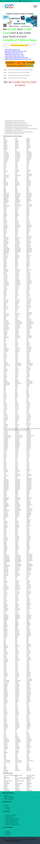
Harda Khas (29, 347)
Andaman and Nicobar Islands (8, 775)
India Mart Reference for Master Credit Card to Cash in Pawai (16, 123)
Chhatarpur (17, 280)
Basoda (28, 222)
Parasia (5, 594)
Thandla (17, 744)
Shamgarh (29, 693)
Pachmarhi (6, 574)
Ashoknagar (29, 174)
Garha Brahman (18, 322)
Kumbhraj (6, 470)
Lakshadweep (7, 783)
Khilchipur (29, 443)
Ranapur (28, 630)
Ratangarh (17, 633)
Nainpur (28, 547)
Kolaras (16, 453)
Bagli (28, 187)
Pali (16, 578)
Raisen (16, 619)
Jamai (5, 387)
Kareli (28, 409)
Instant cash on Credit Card (12, 818)
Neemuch (6, 567)
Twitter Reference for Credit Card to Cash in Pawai (14, 133)
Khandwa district (7, 435)
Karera (16, 412)
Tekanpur (17, 737)
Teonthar (28, 741)
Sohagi (28, 720)
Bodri (16, 266)
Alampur (5, 145)
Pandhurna (6, 587)
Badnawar (17, 183)
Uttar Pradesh (7, 790)
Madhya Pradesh (18, 783)
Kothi (16, 460)
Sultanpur (6, 726)
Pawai (5, 601)
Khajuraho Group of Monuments (8, 428)
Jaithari (16, 384)
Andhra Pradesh (18, 775)
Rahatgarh (29, 616)
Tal (15, 730)
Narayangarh (29, 554)
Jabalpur (5, 380)
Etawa (5, 318)
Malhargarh (6, 497)
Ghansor (17, 329)
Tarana (28, 734)
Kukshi (16, 467)
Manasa (28, 499)
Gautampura (29, 326)
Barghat (5, 214)
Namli (16, 550)
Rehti (16, 640)
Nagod (16, 543)
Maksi (16, 495)
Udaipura (17, 751)
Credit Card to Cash (10, 816)
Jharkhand (29, 780)
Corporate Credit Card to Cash (12, 820)
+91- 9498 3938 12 (6, 1)
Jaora (28, 388)
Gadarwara (29, 319)
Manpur (17, 515)
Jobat (5, 401)
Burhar (28, 271)
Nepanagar (29, 568)
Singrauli (6, 712)
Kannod (5, 407)
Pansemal (17, 592)
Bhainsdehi (6, 241)
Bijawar (5, 262)
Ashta (16, 176)
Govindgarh (17, 336)
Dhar (5, 311)
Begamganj (17, 225)
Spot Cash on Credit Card (11, 815)
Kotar (28, 457)
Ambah (28, 160)
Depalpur (17, 301)
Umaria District (7, 760)
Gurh (28, 340)
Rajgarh (5, 622)
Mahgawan (17, 488)
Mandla (28, 506)
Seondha (17, 675)
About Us (8, 807)
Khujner (5, 449)
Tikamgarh (6, 746)
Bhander (28, 243)
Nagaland (6, 786)
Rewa (5, 643)
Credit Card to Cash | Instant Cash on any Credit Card (25, 839)
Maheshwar (29, 485)
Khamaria (29, 430)
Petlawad (28, 603)
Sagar (16, 647)
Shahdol (17, 681)
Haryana (28, 779)
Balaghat (17, 197)
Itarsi (16, 377)
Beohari (5, 228)
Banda (28, 208)
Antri (28, 167)
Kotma (5, 463)
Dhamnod (29, 305)
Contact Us (8, 808)
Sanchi (16, 654)
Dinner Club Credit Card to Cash (13, 824)
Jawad (5, 394)
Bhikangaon (29, 250)
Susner (28, 727)
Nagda (28, 540)
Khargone (17, 439)
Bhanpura (17, 246)
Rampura (6, 629)
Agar (5, 138)
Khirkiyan (17, 446)
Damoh (16, 294)
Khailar (16, 425)
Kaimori (16, 405)
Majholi (28, 492)
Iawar (5, 366)
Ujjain (5, 753)
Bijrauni (28, 264)
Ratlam (5, 636)
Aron (5, 172)
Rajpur (16, 626)
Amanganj (6, 152)
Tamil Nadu (6, 789)
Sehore (5, 670)
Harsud (28, 354)
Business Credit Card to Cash (12, 823)
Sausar (16, 668)
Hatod (16, 356)
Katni (5, 421)
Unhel (16, 764)
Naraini (5, 553)
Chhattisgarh (6, 778)
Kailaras (28, 402)
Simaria (28, 706)
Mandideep (6, 504)
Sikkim (28, 787)
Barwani (5, 221)
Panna (28, 589)
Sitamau (5, 719)
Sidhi (16, 702)
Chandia (5, 276)
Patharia (17, 598)
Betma (16, 232)
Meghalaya (17, 785)
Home (7, 805)
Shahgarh (6, 684)
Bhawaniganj (6, 248)
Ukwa (28, 755)
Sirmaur (28, 713)
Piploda (16, 605)
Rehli (28, 637)
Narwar (28, 561)
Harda (5, 345)
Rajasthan (17, 787)
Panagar (5, 580)
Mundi (28, 533)
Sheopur (17, 695)
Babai (5, 179)
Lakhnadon (17, 474)
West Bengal (29, 790)
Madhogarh (6, 484)
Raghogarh (6, 615)
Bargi (28, 215)
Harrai (5, 352)
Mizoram (28, 785)
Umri (28, 762)
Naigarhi (5, 546)
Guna (5, 338)
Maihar (5, 491)
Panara (28, 582)
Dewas (5, 304)
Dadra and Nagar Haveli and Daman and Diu (20, 778)
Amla (16, 163)
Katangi (16, 419)
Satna (16, 661)
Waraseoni (29, 769)
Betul (5, 235)
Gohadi (28, 333)
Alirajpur (28, 146)
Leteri (5, 477)
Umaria (16, 758)
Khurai (28, 450)
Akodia (16, 142)
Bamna (28, 201)
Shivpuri (5, 698)
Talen (5, 733)
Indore (5, 373)
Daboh (5, 290)
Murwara (6, 539)
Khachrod (29, 423)
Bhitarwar (6, 255)
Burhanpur (6, 269)
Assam (5, 776)
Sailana (5, 650)
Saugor (28, 665)
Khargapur (29, 437)
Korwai (5, 456)
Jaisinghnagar (29, 381)
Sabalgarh (29, 644)
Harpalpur (17, 349)
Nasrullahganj (18, 564)
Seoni (5, 677)
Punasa (16, 612)
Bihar (16, 776)
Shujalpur (29, 699)
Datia (5, 297)
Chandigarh (29, 776)
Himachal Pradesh (8, 780)
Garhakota (6, 324)
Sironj (16, 716)
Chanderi (17, 273)
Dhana (16, 308)
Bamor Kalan (18, 204)
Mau (5, 518)
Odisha (16, 786)
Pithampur (6, 608)
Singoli (16, 709)
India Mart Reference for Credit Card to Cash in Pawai (15, 122)
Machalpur (17, 481)
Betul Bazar (29, 236)
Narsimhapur (18, 557)
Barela (16, 211)
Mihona (16, 522)
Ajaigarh (28, 139)
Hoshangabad (18, 363)
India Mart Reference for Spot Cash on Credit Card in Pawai (16, 127)
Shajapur (6, 691)
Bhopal (28, 257)
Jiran (16, 398)
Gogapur (6, 331)
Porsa (28, 609)
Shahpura (17, 688)
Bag (4, 186)
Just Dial (7, 831)
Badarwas (29, 181)
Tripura (28, 789)
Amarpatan (17, 156)
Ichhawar (29, 367)
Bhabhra (17, 239)
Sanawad (28, 651)
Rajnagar (28, 623)
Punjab (5, 787)
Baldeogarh (6, 200)
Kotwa (28, 464)
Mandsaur (6, 511)
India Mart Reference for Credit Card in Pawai (13, 130)
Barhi (16, 218)
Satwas (5, 663)
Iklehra (16, 370)
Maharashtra (29, 783)
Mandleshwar (18, 508)
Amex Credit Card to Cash (11, 821)
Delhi (28, 778)
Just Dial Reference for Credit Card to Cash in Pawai (15, 120)
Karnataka (6, 782)
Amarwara (6, 158)
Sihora (5, 705)
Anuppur (17, 170)
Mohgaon (6, 525)
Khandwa (17, 432)
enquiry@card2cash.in (26, 1)
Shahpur (28, 686)
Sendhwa (28, 672)
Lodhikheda (29, 478)
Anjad (5, 165)
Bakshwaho (29, 194)
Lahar (28, 471)
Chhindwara (6, 283)
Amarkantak (29, 153)
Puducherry (29, 786)
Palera (28, 575)
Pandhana (17, 585)
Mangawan (29, 513)
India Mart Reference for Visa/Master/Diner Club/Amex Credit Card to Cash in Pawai (21, 128)
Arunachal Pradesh (31, 775)
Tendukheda (6, 740)
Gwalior (16, 342)
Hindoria (28, 360)
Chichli (28, 284)
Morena (16, 529)
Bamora (5, 207)
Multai (5, 532)
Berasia (28, 229)
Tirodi (28, 748)
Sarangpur (29, 658)
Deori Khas (29, 298)
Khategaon (6, 442)
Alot (16, 149)
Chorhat (17, 287)
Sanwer (5, 657)
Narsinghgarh (7, 560)
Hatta (5, 359)
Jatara (16, 391)
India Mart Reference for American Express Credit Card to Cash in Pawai (18, 125)
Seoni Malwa (29, 679)
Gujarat (16, 779)
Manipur (5, 785)
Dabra (28, 291)
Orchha (16, 571)
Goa (4, 779)
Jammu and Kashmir (19, 780)
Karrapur (6, 414)
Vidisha (5, 767)
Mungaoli (17, 536)
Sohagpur (17, 723)
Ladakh (28, 782)
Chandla (28, 277)
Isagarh (28, 374)
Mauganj (28, 520)
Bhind (16, 253)
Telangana (17, 789)
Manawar (17, 502)
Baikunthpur (6, 193)
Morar (28, 526)
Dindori (16, 315)
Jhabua (28, 395)
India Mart (8, 832)
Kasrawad (29, 416)
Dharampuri (29, 312)
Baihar (16, 190)
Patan (28, 596)
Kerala (16, 782)
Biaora (16, 259)
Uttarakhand (18, 790)
